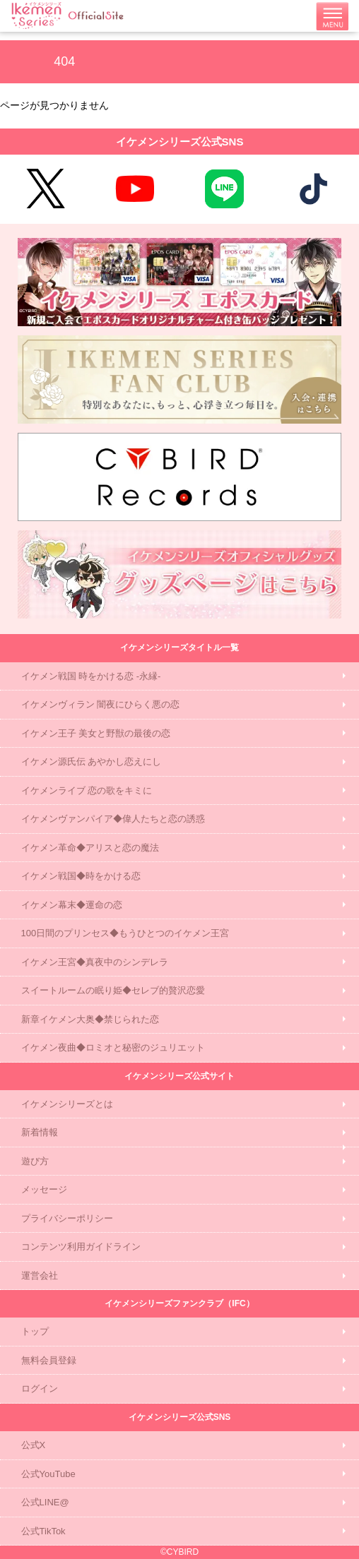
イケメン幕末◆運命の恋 (71, 905)
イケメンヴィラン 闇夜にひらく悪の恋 (100, 704)
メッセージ (44, 1189)
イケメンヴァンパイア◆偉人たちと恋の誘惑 (113, 818)
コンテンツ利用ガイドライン (81, 1246)
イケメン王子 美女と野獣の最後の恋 (96, 733)
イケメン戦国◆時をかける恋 (81, 876)
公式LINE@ (45, 1502)
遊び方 (35, 1161)
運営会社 (39, 1275)
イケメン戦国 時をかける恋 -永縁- (91, 676)
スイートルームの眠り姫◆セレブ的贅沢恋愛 (113, 990)
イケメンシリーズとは (67, 1104)
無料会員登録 (48, 1360)
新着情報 (39, 1132)
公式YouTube (48, 1474)
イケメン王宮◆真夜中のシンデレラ (94, 962)
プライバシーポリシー (67, 1218)
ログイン (39, 1388)
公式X (33, 1445)
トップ (35, 1331)
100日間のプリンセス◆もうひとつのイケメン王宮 (125, 933)
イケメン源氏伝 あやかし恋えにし (91, 761)
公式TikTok (43, 1531)
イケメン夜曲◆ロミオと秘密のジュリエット (113, 1047)
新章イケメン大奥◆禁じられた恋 (90, 1019)
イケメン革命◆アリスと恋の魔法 (90, 847)
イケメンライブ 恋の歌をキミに (87, 790)
